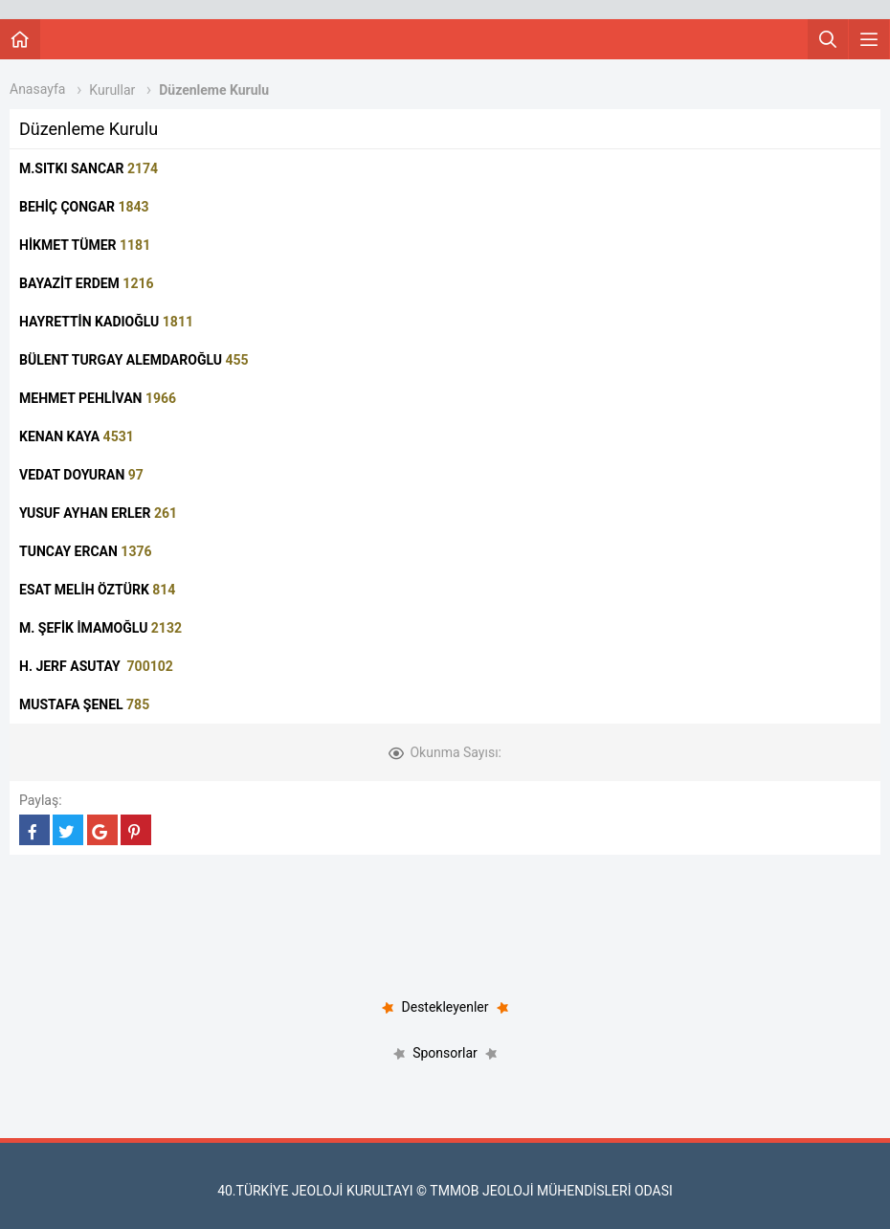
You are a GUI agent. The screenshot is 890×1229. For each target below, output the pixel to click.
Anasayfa (37, 89)
